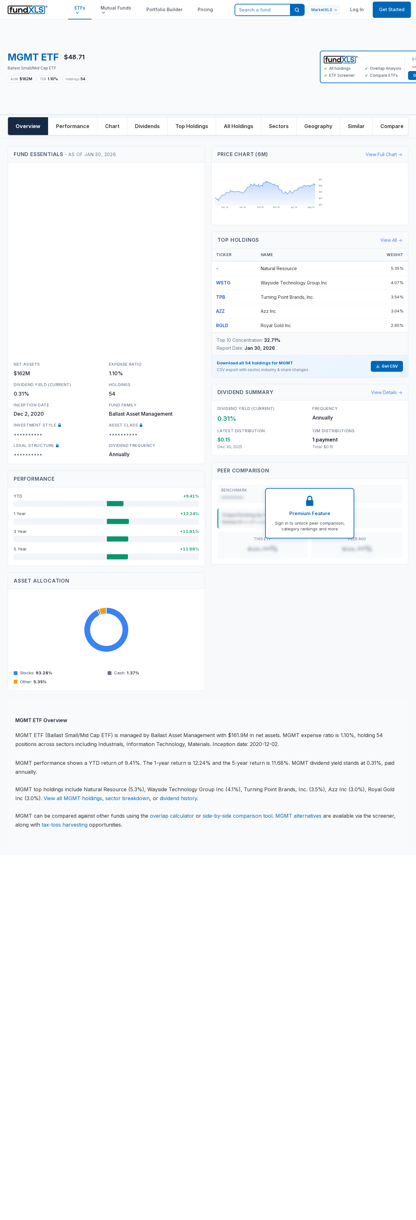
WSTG (223, 282)
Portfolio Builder (164, 9)
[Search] (297, 9)
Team (128, 943)
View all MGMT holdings (73, 798)
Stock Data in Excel (205, 957)
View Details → (386, 392)
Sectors (279, 126)
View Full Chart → (384, 154)
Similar (356, 126)
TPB (220, 297)
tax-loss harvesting (65, 825)
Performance (72, 126)
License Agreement (84, 957)
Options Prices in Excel (202, 1017)
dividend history (178, 798)
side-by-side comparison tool (237, 816)
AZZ (220, 311)
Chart (112, 126)
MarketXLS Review (205, 1035)
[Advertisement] (204, 66)
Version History (260, 965)
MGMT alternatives (298, 816)
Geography (318, 126)
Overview (28, 126)
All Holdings (238, 126)
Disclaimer (73, 929)
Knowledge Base (202, 943)
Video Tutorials (260, 951)
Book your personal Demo (266, 933)
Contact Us (134, 929)
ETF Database (199, 971)
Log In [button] (357, 9)
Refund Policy (78, 985)
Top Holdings (191, 126)
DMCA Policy (77, 999)
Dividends (147, 126)
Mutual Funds (116, 9)
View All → (391, 240)
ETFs (79, 9)
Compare (392, 126)
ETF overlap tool (202, 985)
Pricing (205, 9)
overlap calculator (172, 816)
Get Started (392, 9)
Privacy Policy (78, 943)
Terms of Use (77, 971)
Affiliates (192, 1049)
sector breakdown (127, 798)
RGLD (222, 325)
